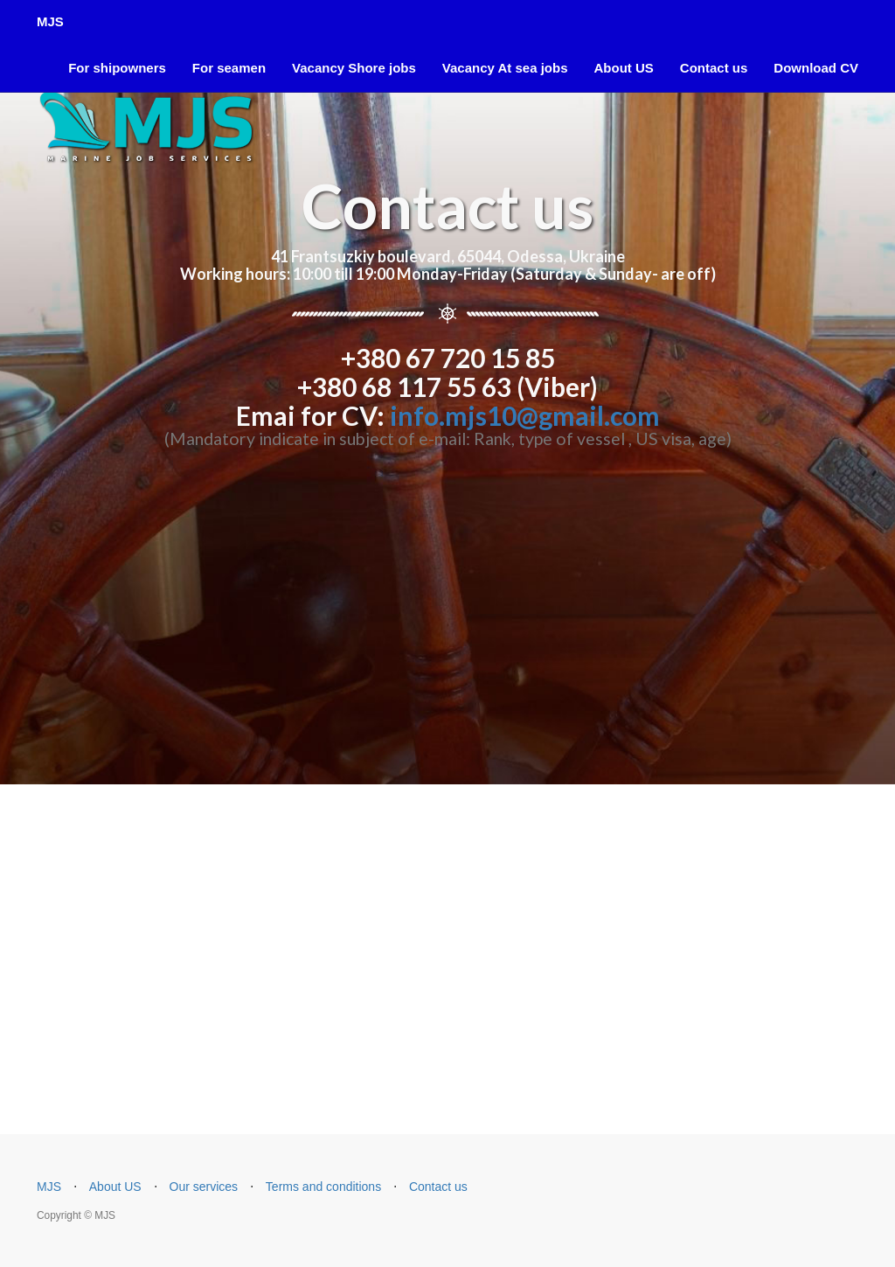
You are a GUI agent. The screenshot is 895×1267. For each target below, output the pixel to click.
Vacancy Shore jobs (354, 67)
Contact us (714, 67)
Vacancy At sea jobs (505, 67)
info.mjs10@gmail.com (525, 415)
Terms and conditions (323, 1187)
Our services (204, 1187)
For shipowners (117, 67)
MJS (50, 21)
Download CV (816, 67)
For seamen (229, 67)
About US (623, 67)
